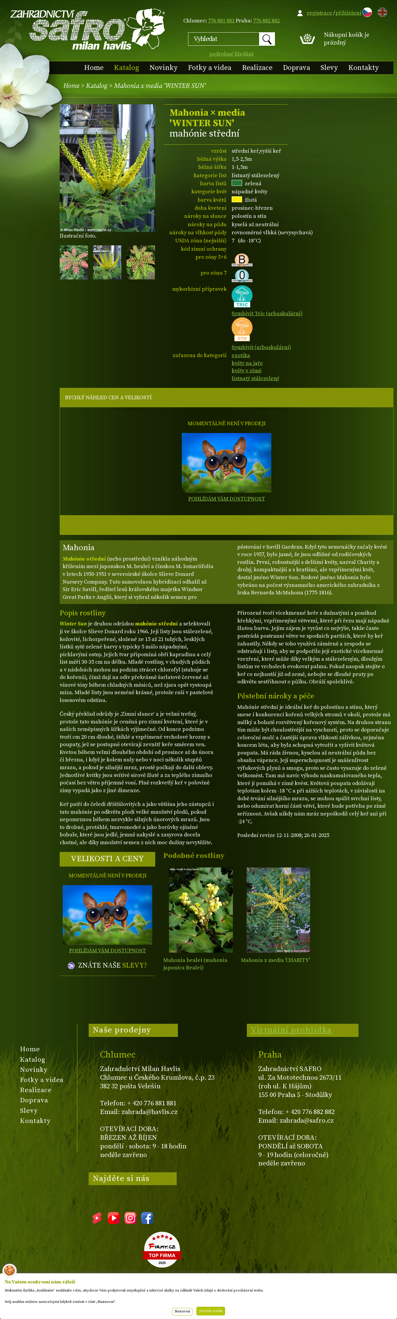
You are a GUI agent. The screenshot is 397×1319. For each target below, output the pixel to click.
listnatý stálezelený (255, 378)
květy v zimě (246, 370)
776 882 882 (266, 20)
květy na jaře (247, 363)
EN (381, 11)
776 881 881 (221, 20)
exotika (241, 355)
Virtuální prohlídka (291, 1030)
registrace (319, 13)
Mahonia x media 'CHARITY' (275, 960)
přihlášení (348, 13)
